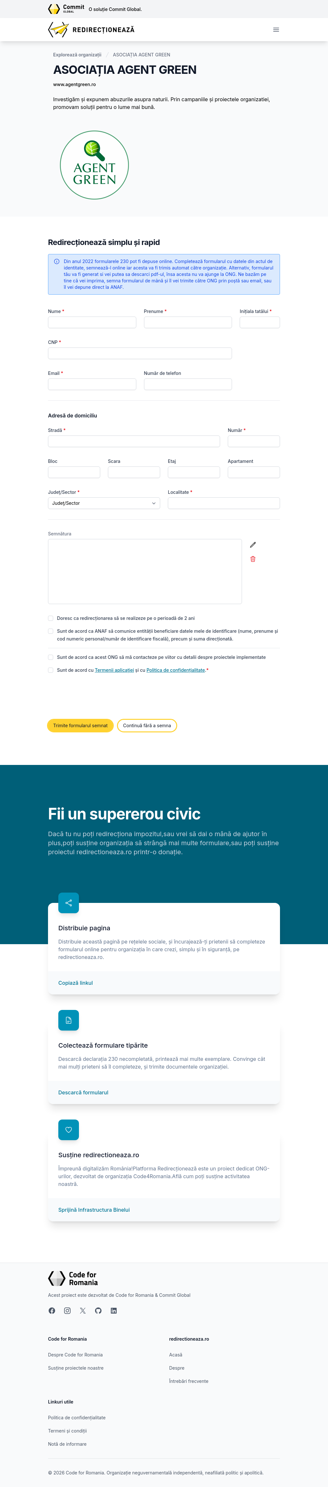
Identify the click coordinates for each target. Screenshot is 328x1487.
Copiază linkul (75, 983)
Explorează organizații (77, 54)
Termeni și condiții (67, 1430)
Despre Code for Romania (75, 1354)
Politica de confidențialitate (176, 670)
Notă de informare (67, 1444)
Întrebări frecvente (188, 1381)
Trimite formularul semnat (80, 725)
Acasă (175, 1354)
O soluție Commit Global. (115, 9)
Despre (176, 1368)
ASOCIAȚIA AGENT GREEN (141, 54)
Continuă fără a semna (147, 725)
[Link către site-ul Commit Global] (68, 9)
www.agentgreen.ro (74, 84)
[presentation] (97, 696)
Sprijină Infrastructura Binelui (94, 1210)
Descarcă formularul (83, 1092)
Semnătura (60, 533)
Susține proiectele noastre (75, 1368)
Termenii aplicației (114, 670)
